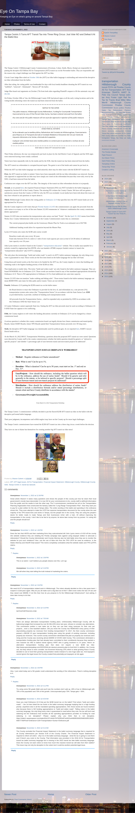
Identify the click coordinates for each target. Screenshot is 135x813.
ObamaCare (117, 129)
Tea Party (127, 136)
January (109, 247)
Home (7, 24)
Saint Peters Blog (108, 161)
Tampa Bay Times (108, 167)
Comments (108, 62)
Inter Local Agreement (122, 126)
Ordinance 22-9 (51, 200)
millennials (114, 136)
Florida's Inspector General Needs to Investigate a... (116, 192)
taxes (108, 124)
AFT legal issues (20, 482)
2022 (106, 185)
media (111, 126)
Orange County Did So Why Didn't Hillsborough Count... (117, 207)
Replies (15, 553)
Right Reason (107, 155)
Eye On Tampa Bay (19, 11)
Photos (17, 24)
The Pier (105, 126)
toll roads (127, 138)
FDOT (113, 112)
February (110, 243)
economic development (116, 131)
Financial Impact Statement (54, 482)
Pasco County (107, 129)
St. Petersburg (116, 124)
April (108, 237)
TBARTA (116, 92)
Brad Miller (121, 100)
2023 (106, 182)
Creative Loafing (108, 170)
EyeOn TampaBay (111, 33)
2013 (106, 276)
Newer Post (10, 794)
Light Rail (122, 97)
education (118, 133)
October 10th (34, 77)
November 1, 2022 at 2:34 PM (31, 585)
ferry (103, 115)
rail (115, 87)
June (108, 230)
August (109, 224)
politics (121, 108)
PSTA (110, 87)
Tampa (122, 95)
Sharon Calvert (109, 36)
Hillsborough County (72, 482)
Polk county (106, 136)
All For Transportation (35, 482)
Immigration (106, 138)
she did (7, 94)
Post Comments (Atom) (23, 799)
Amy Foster (111, 97)
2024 (106, 179)
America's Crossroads (110, 149)
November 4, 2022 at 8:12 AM (37, 728)
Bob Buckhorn (116, 122)
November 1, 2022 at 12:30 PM (32, 495)
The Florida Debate (109, 152)
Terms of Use (29, 24)
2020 (106, 254)
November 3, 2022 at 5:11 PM (38, 686)
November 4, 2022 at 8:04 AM (37, 699)
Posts (106, 58)
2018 (106, 260)
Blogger (101, 809)
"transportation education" (52, 246)
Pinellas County (124, 87)
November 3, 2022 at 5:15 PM (38, 608)
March (108, 240)
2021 (106, 251)
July (108, 227)
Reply (12, 523)
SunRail (120, 136)
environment (105, 140)
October (109, 218)
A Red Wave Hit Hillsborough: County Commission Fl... (117, 197)
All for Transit (126, 133)
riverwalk (112, 140)
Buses (116, 108)
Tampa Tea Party (117, 138)
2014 (106, 273)
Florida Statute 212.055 (46, 207)
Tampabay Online (108, 164)
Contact (42, 24)
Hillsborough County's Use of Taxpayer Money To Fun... (116, 202)
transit (104, 87)
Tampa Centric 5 (15, 485)
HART (124, 92)
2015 (106, 270)
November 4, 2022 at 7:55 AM (37, 618)
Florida (110, 117)
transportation (110, 81)
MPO (123, 119)
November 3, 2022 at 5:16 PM (38, 568)
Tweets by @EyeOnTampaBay (113, 72)
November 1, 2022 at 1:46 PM (31, 530)
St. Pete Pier (120, 112)
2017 (106, 264)
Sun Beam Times (108, 158)
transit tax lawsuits (28, 485)
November (110, 188)
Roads (128, 112)
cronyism (117, 117)
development (126, 117)
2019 (106, 257)
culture (112, 133)
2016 (106, 267)
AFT (11, 482)
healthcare (127, 124)
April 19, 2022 (75, 216)
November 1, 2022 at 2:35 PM (31, 668)
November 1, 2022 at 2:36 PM (38, 557)
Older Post (90, 794)
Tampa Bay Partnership (111, 119)
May (108, 234)
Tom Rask (108, 39)
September (110, 221)
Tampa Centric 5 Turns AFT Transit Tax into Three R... (116, 213)
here (22, 188)
